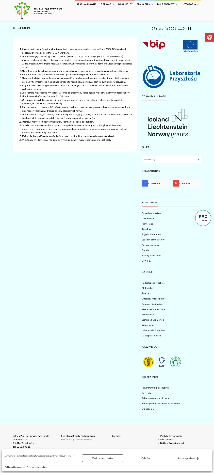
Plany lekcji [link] (147, 223)
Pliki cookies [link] (165, 439)
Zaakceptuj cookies (102, 458)
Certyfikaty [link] (147, 393)
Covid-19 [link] (146, 260)
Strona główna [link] (87, 4)
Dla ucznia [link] (145, 4)
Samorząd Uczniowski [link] (153, 319)
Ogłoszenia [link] (148, 409)
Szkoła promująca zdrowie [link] (155, 398)
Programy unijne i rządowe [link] (155, 387)
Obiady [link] (145, 250)
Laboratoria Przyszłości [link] (154, 330)
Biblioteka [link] (147, 288)
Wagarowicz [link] (148, 325)
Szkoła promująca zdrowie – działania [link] (161, 403)
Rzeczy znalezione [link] (151, 255)
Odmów (145, 458)
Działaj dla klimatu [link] (151, 335)
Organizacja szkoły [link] (151, 213)
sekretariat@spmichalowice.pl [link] (76, 439)
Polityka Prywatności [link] (170, 435)
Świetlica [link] (146, 293)
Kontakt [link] (115, 435)
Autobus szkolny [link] (150, 245)
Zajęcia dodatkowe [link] (151, 234)
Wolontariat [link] (148, 314)
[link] (209, 37)
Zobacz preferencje (188, 458)
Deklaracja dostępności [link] (171, 443)
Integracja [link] (190, 4)
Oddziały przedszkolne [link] (154, 298)
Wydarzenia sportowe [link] (153, 309)
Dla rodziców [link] (167, 4)
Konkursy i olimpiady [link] (152, 304)
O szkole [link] (107, 4)
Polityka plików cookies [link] (15, 467)
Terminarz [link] (147, 229)
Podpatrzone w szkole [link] (153, 283)
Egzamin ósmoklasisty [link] (153, 239)
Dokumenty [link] (125, 4)
